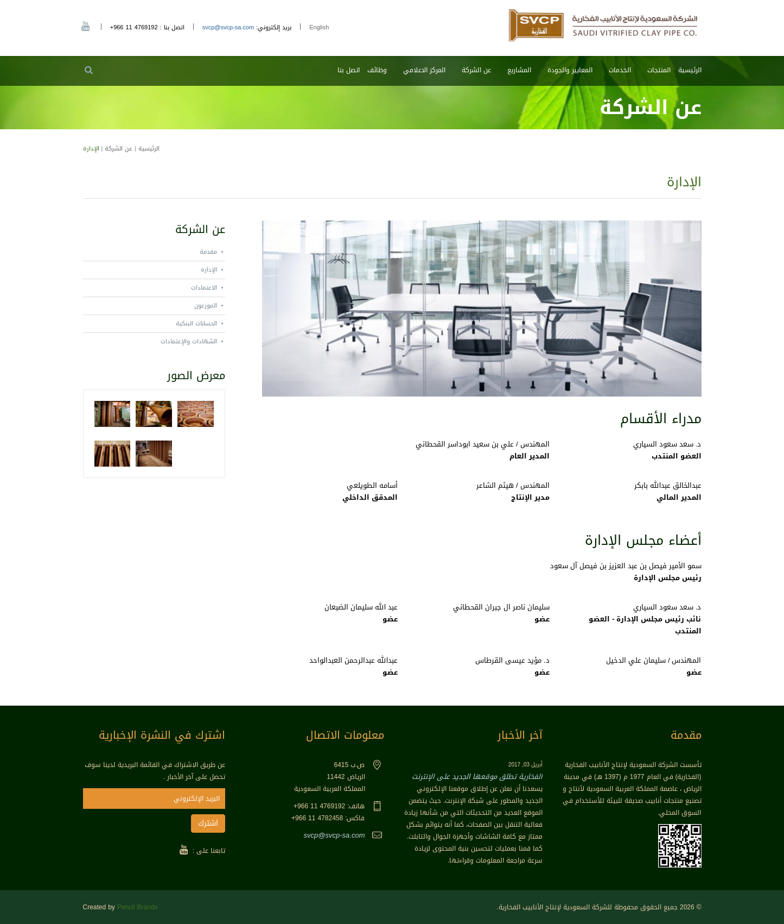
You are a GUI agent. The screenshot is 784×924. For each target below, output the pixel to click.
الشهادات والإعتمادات (189, 341)
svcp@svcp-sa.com (228, 27)
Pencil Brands (137, 907)
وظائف (377, 70)
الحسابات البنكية (196, 323)
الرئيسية (690, 70)
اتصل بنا (348, 70)
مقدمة (208, 251)
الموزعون (205, 305)
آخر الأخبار (520, 735)
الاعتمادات (204, 287)
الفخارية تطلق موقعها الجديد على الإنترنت (477, 776)
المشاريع (519, 70)
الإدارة (209, 269)
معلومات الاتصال (345, 735)
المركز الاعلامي (424, 70)
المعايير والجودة (569, 70)
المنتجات (659, 70)
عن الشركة (476, 70)
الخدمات (620, 70)
